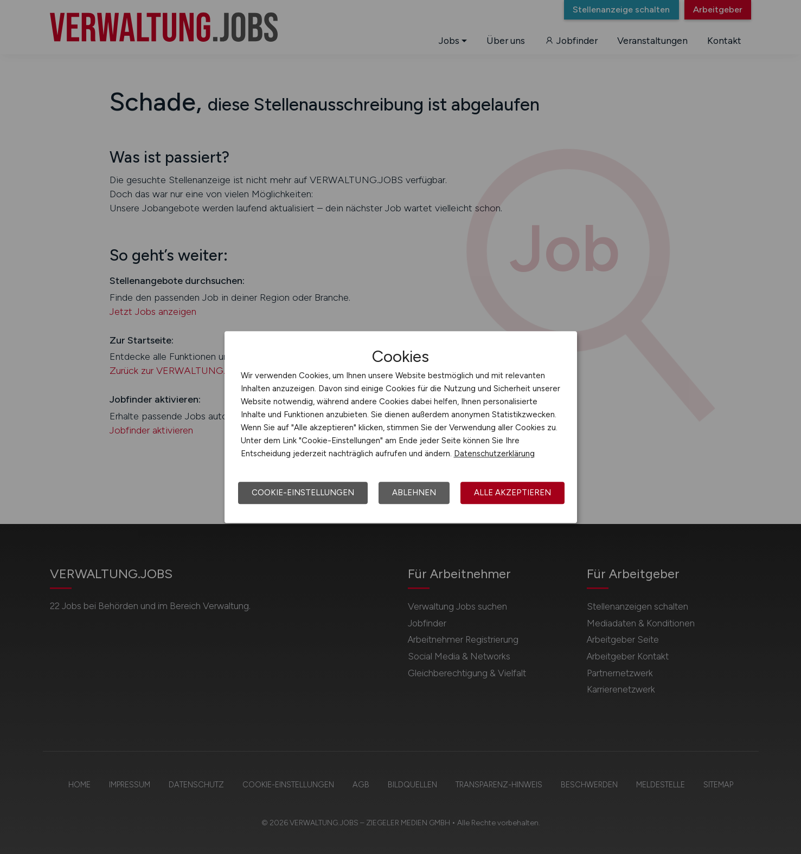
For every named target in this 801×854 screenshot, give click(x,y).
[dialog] (401, 427)
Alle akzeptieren (512, 492)
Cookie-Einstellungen (303, 492)
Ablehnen (414, 492)
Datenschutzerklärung (494, 453)
